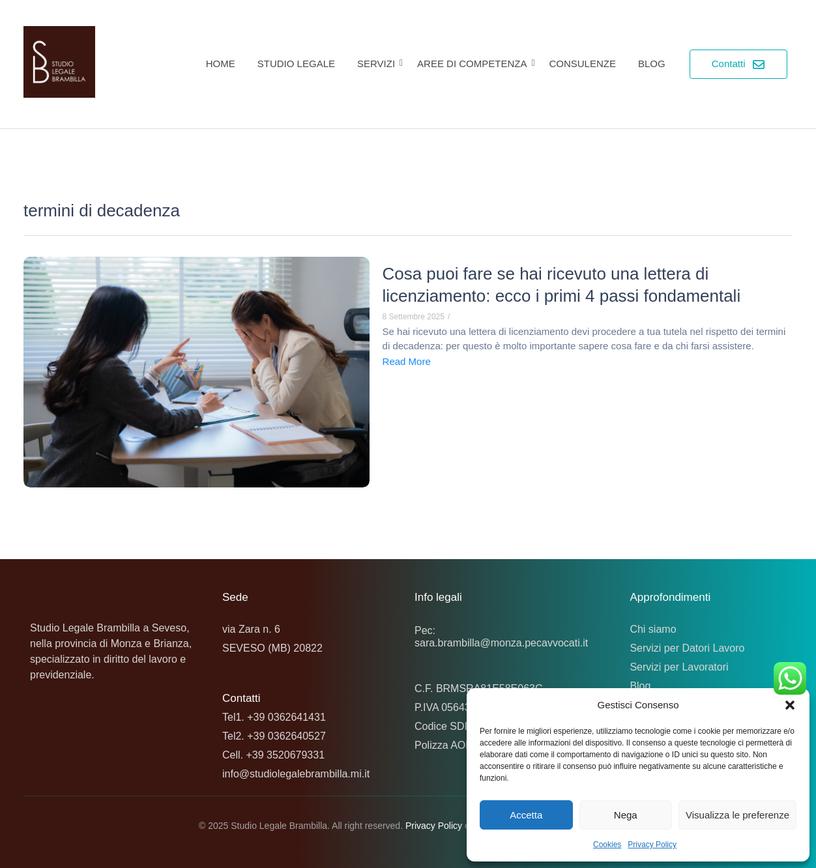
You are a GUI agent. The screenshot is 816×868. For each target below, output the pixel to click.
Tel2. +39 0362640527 (274, 736)
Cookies (607, 844)
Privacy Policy (652, 844)
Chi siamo (653, 629)
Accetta (526, 814)
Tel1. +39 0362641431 (274, 717)
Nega (625, 814)
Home (220, 63)
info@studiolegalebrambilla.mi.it (296, 773)
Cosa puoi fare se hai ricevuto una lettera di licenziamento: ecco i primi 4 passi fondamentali (562, 285)
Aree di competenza (474, 63)
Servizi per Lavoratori (679, 667)
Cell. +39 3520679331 (273, 754)
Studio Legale (296, 63)
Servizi (378, 63)
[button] (789, 705)
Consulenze (582, 63)
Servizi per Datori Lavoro (687, 648)
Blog (651, 63)
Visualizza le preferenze (737, 814)
